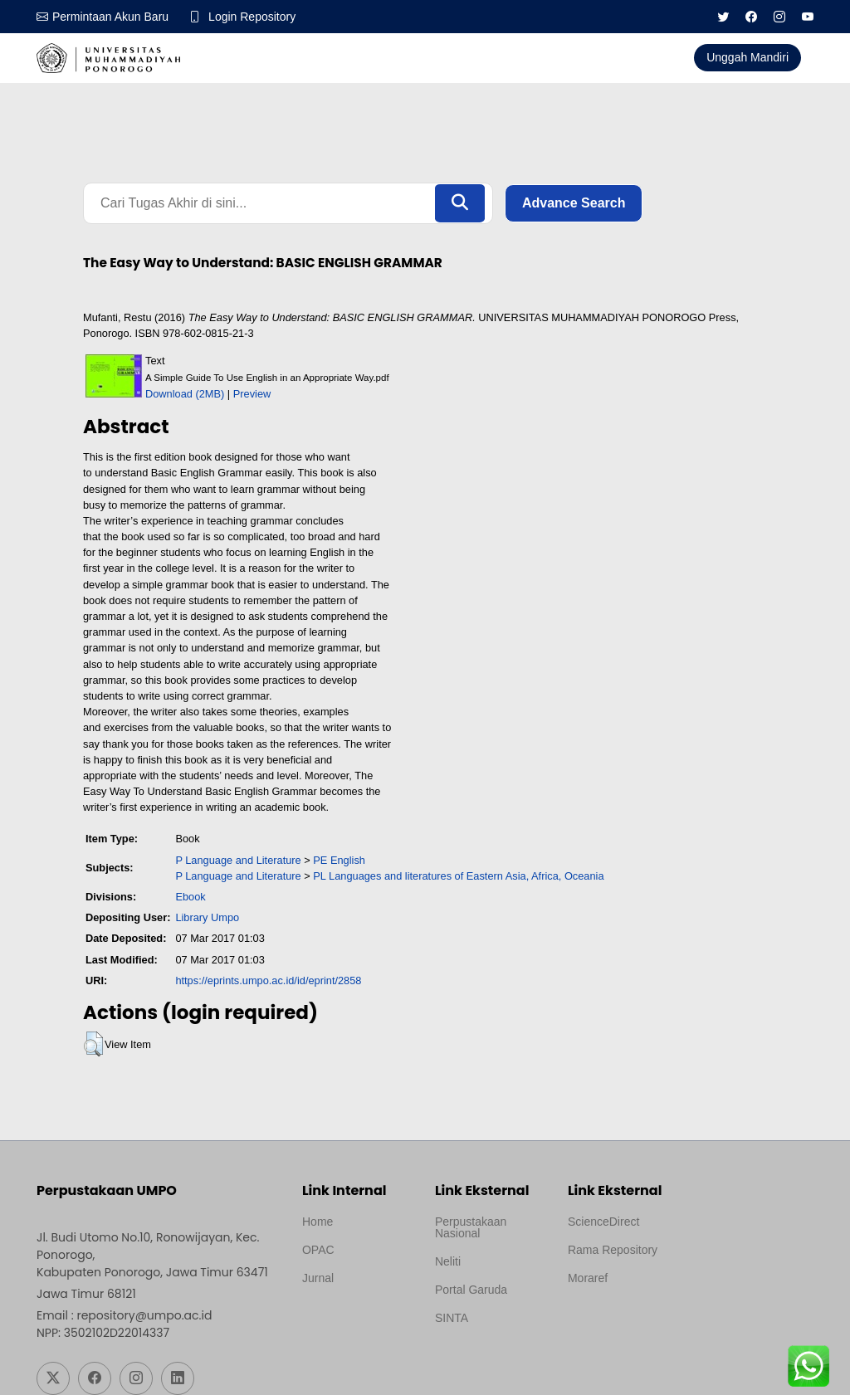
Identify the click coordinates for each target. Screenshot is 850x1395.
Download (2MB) (184, 394)
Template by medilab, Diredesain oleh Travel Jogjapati (357, 1318)
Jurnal (318, 1278)
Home (317, 1221)
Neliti (448, 1261)
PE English (339, 860)
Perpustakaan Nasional (470, 1227)
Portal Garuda (471, 1289)
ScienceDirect (603, 1221)
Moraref (588, 1278)
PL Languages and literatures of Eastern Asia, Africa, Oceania (458, 876)
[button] (93, 1044)
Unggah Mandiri (747, 57)
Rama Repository (612, 1250)
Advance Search (574, 203)
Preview (252, 394)
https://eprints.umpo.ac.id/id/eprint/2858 (268, 980)
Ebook (190, 896)
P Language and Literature (237, 860)
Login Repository (252, 16)
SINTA (451, 1318)
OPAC (318, 1250)
